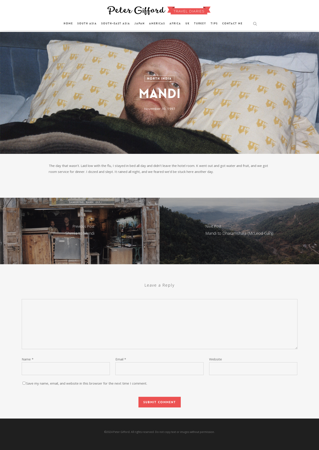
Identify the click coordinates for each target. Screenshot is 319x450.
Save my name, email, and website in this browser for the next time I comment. (86, 383)
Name (27, 359)
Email (120, 359)
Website (215, 359)
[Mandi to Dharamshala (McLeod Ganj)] (239, 231)
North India (159, 78)
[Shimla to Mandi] (80, 231)
